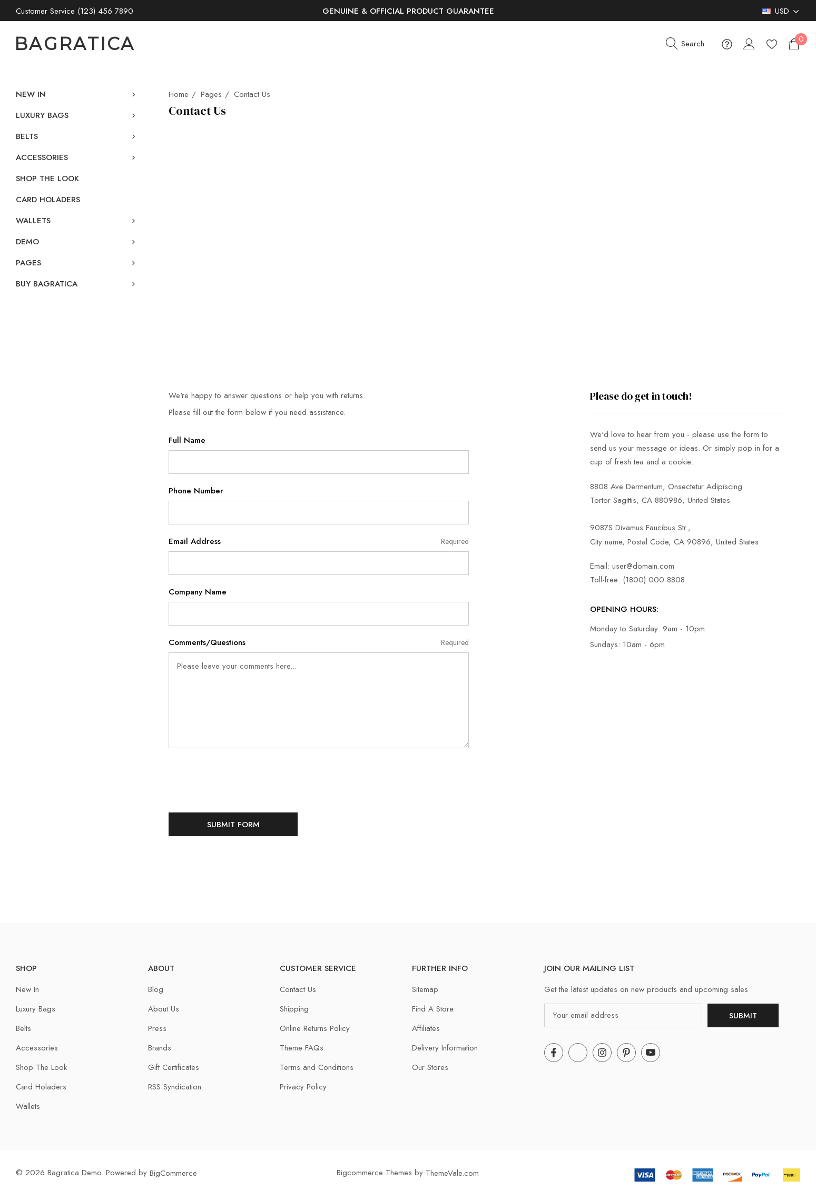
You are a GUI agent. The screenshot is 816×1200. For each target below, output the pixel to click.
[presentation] (249, 779)
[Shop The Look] (47, 178)
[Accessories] (42, 157)
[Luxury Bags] (42, 115)
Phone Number (196, 491)
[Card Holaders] (48, 199)
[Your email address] (623, 1015)
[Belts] (27, 136)
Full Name (187, 440)
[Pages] (28, 262)
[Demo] (27, 241)
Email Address (319, 541)
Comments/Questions (319, 642)
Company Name (198, 592)
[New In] (31, 94)
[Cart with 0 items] (793, 44)
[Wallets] (33, 220)
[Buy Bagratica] (46, 283)
